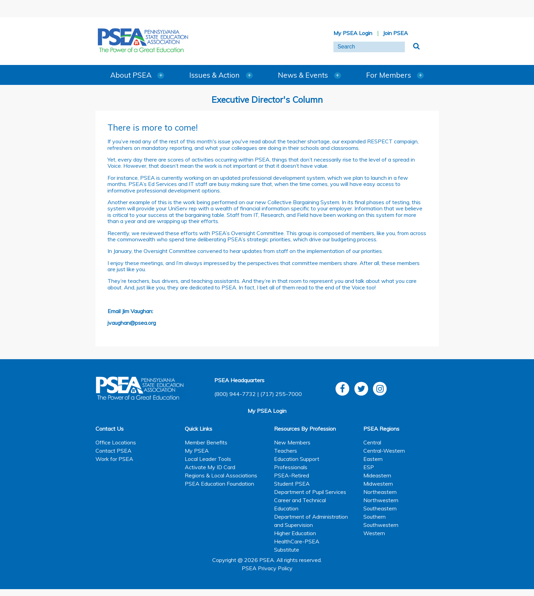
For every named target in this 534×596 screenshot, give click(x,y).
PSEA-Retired (291, 475)
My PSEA (197, 450)
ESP (368, 467)
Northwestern (380, 500)
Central (372, 442)
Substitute (286, 549)
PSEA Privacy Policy (267, 568)
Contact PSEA (113, 450)
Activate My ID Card (210, 467)
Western (374, 533)
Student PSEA (292, 483)
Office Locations (115, 442)
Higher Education (295, 533)
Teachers (285, 450)
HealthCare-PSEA (296, 541)
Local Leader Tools (208, 458)
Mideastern (377, 475)
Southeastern (380, 508)
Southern (374, 516)
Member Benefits (206, 442)
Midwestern (378, 483)
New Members (292, 442)
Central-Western (384, 450)
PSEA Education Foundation (219, 483)
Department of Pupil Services (310, 491)
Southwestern (380, 524)
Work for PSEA (114, 458)
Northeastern (380, 491)
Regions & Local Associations (221, 475)
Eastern (373, 458)
